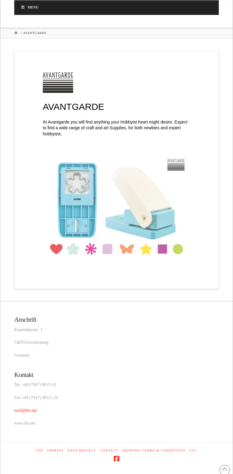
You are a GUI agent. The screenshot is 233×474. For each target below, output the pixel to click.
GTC (193, 450)
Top (39, 450)
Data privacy (82, 450)
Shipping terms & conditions (154, 450)
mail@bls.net (25, 410)
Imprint (55, 450)
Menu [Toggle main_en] (30, 7)
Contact (109, 450)
